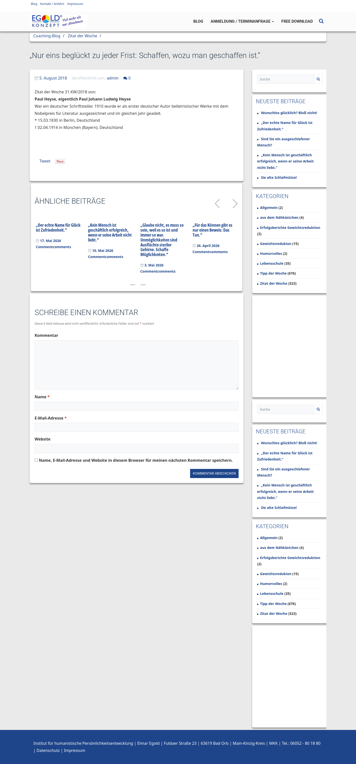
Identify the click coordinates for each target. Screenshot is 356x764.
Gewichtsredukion (275, 243)
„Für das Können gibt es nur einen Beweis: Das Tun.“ (212, 230)
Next (234, 203)
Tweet (44, 161)
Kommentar (46, 335)
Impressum (75, 4)
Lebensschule (272, 263)
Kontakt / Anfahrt (52, 4)
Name (42, 397)
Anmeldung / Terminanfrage (242, 21)
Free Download (297, 21)
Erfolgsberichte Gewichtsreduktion (290, 227)
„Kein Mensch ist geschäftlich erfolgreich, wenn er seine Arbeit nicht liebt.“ (110, 232)
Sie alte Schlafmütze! (279, 177)
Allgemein (269, 207)
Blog (34, 4)
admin (113, 78)
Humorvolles (271, 253)
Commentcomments (53, 246)
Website (42, 439)
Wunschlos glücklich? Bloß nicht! (289, 112)
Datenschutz (48, 750)
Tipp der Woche (273, 273)
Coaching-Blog (46, 36)
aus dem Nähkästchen (279, 217)
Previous (218, 203)
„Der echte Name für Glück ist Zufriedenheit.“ (58, 227)
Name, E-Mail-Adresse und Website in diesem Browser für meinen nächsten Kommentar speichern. (136, 460)
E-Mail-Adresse (51, 418)
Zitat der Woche (82, 36)
